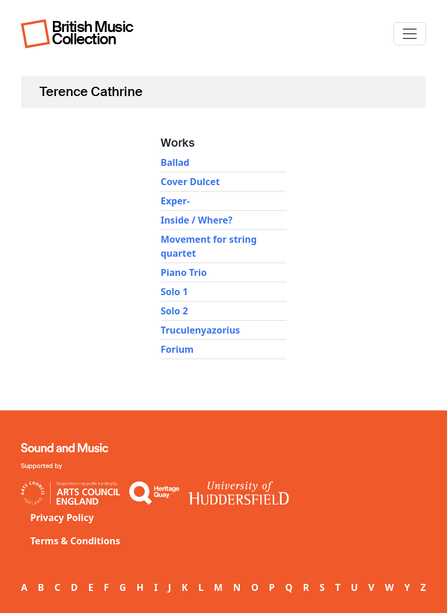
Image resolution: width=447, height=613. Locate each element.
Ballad (175, 162)
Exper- (175, 200)
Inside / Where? (197, 220)
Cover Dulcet (190, 181)
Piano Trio (184, 272)
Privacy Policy (62, 517)
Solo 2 (174, 310)
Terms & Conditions (75, 540)
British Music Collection (92, 33)
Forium (177, 349)
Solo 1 (174, 291)
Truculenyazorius (200, 330)
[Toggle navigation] (409, 33)
